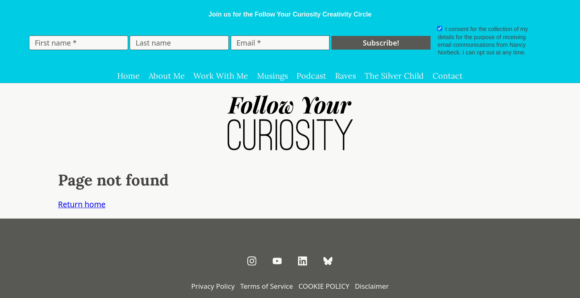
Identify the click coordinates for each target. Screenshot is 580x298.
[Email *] (280, 42)
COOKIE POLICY (323, 286)
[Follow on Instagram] (252, 261)
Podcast (311, 76)
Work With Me (220, 76)
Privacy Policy (213, 286)
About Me (167, 76)
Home (128, 76)
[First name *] (78, 42)
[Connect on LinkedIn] (303, 261)
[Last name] (179, 42)
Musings (272, 76)
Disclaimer (372, 286)
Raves (345, 76)
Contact (448, 76)
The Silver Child (394, 76)
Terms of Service (266, 286)
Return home (82, 204)
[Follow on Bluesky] (328, 261)
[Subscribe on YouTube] (277, 261)
